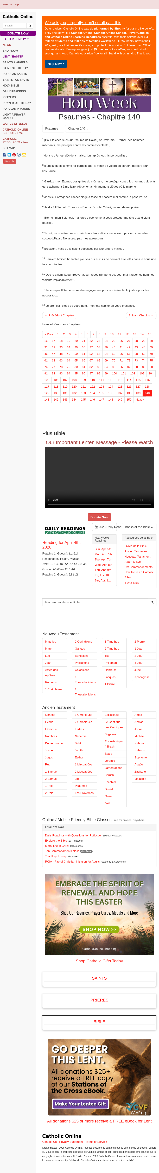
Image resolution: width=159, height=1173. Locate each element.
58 (136, 354)
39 (106, 347)
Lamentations (113, 768)
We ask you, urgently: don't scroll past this (83, 22)
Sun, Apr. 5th (103, 549)
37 (91, 347)
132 (74, 393)
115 (138, 380)
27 (128, 341)
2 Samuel (51, 778)
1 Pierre (110, 684)
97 (91, 373)
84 (106, 367)
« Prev (48, 334)
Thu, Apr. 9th (103, 570)
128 (147, 386)
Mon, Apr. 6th (103, 554)
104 (151, 373)
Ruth (48, 764)
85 (113, 367)
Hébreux (110, 670)
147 (101, 399)
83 (98, 367)
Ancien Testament (136, 551)
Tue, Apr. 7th (103, 559)
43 (136, 347)
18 (61, 341)
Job (77, 778)
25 (113, 341)
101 (123, 373)
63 (61, 360)
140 (147, 393)
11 (119, 334)
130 (56, 393)
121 (83, 386)
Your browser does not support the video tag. (99, 477)
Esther (79, 757)
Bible (99, 1021)
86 (121, 367)
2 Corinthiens (83, 641)
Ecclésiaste (112, 714)
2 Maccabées (83, 771)
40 (113, 347)
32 (53, 347)
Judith (78, 750)
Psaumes (81, 785)
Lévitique (51, 729)
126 (129, 386)
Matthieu (50, 641)
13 (134, 334)
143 (65, 399)
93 (61, 373)
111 (101, 380)
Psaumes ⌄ (53, 128)
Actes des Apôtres (51, 672)
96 (83, 373)
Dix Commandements (138, 567)
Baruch (109, 775)
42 (128, 347)
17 (53, 341)
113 (119, 380)
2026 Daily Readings (106, 527)
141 (46, 399)
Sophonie (141, 757)
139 (138, 393)
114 (129, 380)
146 (92, 399)
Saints (99, 978)
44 (143, 347)
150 (129, 399)
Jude (138, 670)
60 (151, 354)
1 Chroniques (83, 714)
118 (56, 386)
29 (143, 341)
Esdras (79, 729)
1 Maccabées (83, 764)
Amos (138, 714)
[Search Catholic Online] (30, 26)
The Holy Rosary (56, 856)
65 (76, 360)
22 (91, 341)
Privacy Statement (71, 1141)
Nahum (139, 743)
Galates (80, 648)
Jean (48, 662)
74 (143, 360)
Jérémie (110, 760)
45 (151, 347)
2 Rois (49, 793)
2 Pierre (140, 641)
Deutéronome (54, 743)
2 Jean (139, 655)
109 (83, 380)
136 (110, 393)
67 (91, 360)
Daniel (109, 789)
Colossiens (82, 670)
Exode (49, 722)
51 (83, 354)
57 (128, 354)
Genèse (50, 714)
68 (98, 360)
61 (46, 360)
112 (110, 380)
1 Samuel (51, 771)
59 (143, 354)
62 (53, 360)
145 (83, 399)
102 (132, 373)
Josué (49, 750)
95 (76, 373)
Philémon (111, 662)
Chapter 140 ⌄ (78, 128)
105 (46, 380)
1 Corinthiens (53, 689)
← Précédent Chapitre (59, 315)
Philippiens (82, 662)
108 (74, 380)
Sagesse (110, 734)
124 (110, 386)
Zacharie (140, 771)
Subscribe (9, 161)
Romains (50, 682)
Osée (108, 796)
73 (136, 360)
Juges (49, 757)
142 (56, 399)
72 (128, 360)
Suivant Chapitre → (141, 315)
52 (91, 354)
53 (98, 354)
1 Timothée (112, 641)
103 (141, 373)
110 (92, 380)
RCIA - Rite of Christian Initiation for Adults (72, 861)
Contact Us (49, 1141)
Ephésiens (81, 655)
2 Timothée (112, 648)
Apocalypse (142, 677)
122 (92, 386)
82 (91, 367)
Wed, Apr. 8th (103, 564)
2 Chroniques (83, 722)
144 (74, 399)
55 (113, 354)
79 (68, 367)
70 (113, 360)
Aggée (139, 764)
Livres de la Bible (136, 546)
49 (68, 354)
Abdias (139, 722)
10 (112, 334)
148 (110, 399)
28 (136, 341)
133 (83, 393)
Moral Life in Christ (57, 846)
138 (129, 393)
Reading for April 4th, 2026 (61, 544)
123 (101, 386)
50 (76, 354)
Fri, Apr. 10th (103, 575)
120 (74, 386)
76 (46, 367)
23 (98, 341)
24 (106, 341)
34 (68, 347)
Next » (140, 399)
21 (83, 341)
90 (151, 367)
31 (46, 347)
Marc (48, 648)
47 (53, 354)
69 (106, 360)
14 (142, 334)
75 (151, 360)
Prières (99, 1000)
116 (147, 380)
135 (101, 393)
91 (46, 373)
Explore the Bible (56, 840)
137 (119, 393)
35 (76, 347)
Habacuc (140, 750)
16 (46, 341)
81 (83, 367)
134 (92, 393)
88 (136, 367)
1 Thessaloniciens (85, 680)
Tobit (78, 743)
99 (106, 373)
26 (121, 341)
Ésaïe (108, 753)
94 (68, 373)
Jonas (138, 729)
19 (68, 341)
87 (128, 367)
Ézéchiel (110, 782)
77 (53, 367)
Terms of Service (96, 1141)
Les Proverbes (84, 793)
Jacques (110, 677)
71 (121, 360)
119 (65, 386)
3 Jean (139, 662)
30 (151, 341)
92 (53, 373)
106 (56, 380)
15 (149, 334)
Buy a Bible (132, 582)
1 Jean (139, 648)
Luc (47, 655)
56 (121, 354)
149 (119, 399)
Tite (107, 655)
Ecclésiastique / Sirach (114, 744)
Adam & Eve (133, 561)
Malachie (140, 778)
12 (127, 334)
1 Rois (49, 785)
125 (119, 386)
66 (83, 360)
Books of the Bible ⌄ (139, 527)
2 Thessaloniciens (85, 692)
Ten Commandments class (62, 851)
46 (46, 354)
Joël (107, 803)
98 (98, 373)
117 (46, 386)
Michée (139, 736)
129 (46, 393)
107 (65, 380)
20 (76, 341)
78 (61, 367)
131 (65, 393)
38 (98, 347)
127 (138, 386)
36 (83, 347)
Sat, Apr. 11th (103, 580)
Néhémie (80, 736)
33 (61, 347)
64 (68, 360)
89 (143, 367)
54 (106, 354)
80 (76, 367)
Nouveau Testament (137, 556)
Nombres (51, 736)
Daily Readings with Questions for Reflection (73, 835)
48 (61, 354)
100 (114, 373)
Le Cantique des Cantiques (114, 724)
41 (121, 347)
